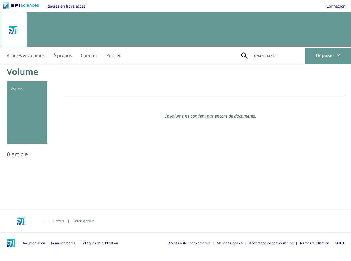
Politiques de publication (99, 243)
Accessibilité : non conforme (189, 243)
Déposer (328, 55)
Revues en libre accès (66, 6)
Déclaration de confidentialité (271, 243)
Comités (89, 55)
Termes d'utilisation (314, 243)
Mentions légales (230, 243)
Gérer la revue (84, 221)
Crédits (58, 221)
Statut (339, 243)
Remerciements (63, 243)
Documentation (33, 243)
